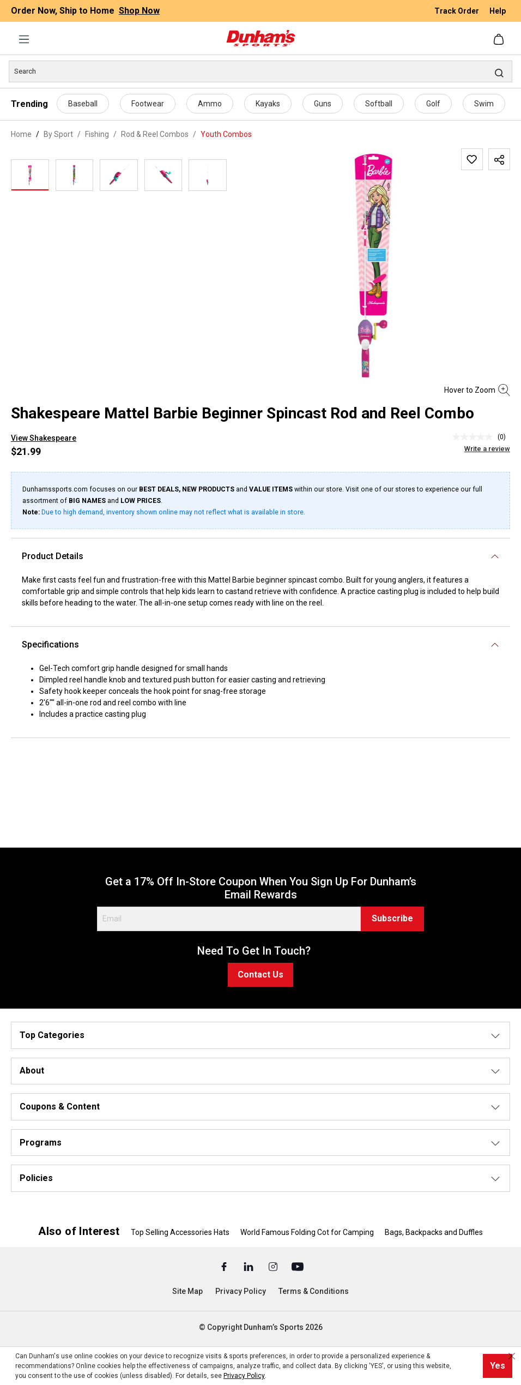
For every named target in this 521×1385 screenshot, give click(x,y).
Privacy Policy (240, 1291)
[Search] (260, 71)
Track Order (457, 11)
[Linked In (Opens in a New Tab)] (249, 1266)
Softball (378, 103)
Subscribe (392, 918)
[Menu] (24, 39)
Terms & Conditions (313, 1291)
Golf (433, 103)
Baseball (83, 103)
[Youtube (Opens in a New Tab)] (298, 1266)
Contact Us (260, 974)
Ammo (210, 103)
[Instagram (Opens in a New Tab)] (274, 1266)
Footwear (147, 103)
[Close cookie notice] (512, 1356)
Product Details (52, 556)
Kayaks (268, 103)
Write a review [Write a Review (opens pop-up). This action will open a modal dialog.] (487, 448)
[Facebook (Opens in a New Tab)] (225, 1266)
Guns (322, 103)
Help (497, 11)
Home (21, 134)
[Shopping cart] (500, 39)
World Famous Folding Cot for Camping (307, 1232)
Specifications (50, 644)
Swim (484, 103)
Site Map (187, 1291)
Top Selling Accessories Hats (180, 1232)
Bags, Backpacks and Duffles (434, 1232)
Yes (497, 1365)
